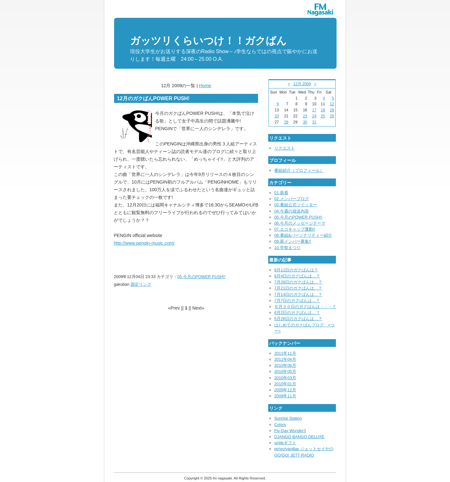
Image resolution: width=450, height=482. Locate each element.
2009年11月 (285, 396)
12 (332, 104)
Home (205, 85)
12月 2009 (302, 84)
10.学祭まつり (287, 247)
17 (314, 110)
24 (314, 116)
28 (286, 122)
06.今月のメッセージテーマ (299, 223)
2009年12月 (285, 390)
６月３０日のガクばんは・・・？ (305, 306)
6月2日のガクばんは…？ (297, 312)
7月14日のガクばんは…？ (298, 294)
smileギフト (285, 442)
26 (332, 116)
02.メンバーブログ (291, 198)
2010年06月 (285, 365)
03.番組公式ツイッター (295, 204)
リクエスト (284, 148)
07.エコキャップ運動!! (294, 229)
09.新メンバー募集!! (292, 241)
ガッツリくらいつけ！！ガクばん (208, 40)
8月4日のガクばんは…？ (297, 276)
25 (323, 116)
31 (314, 122)
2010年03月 (285, 377)
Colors (280, 424)
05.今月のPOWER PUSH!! (201, 276)
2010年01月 (285, 383)
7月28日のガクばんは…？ (298, 282)
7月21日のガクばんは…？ (298, 288)
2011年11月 (285, 353)
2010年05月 (285, 371)
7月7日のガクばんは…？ (297, 300)
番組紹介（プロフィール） (299, 170)
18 (323, 110)
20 (277, 116)
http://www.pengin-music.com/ (144, 243)
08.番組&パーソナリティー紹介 (303, 235)
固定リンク (141, 284)
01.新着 (281, 192)
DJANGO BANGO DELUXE (299, 436)
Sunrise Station (288, 418)
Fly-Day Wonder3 (290, 430)
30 (305, 122)
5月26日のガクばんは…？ (298, 318)
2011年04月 (285, 359)
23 (305, 116)
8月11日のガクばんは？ (296, 270)
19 (332, 110)
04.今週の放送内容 (291, 211)
